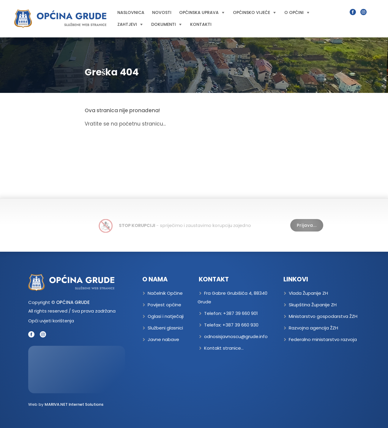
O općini (296, 12)
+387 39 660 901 (240, 313)
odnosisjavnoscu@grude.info (236, 336)
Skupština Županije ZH (313, 304)
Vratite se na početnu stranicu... (125, 123)
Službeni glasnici (165, 328)
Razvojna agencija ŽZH (313, 328)
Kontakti (201, 24)
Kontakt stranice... (224, 348)
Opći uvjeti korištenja (51, 321)
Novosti (161, 12)
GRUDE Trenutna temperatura (77, 369)
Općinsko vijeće (254, 12)
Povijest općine (164, 304)
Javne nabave (163, 339)
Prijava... (307, 225)
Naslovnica (130, 12)
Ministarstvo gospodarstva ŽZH (323, 316)
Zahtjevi (130, 24)
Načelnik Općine (165, 293)
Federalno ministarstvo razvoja (323, 339)
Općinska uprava (201, 12)
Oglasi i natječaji (166, 316)
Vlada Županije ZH (308, 293)
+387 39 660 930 (240, 325)
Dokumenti (166, 24)
